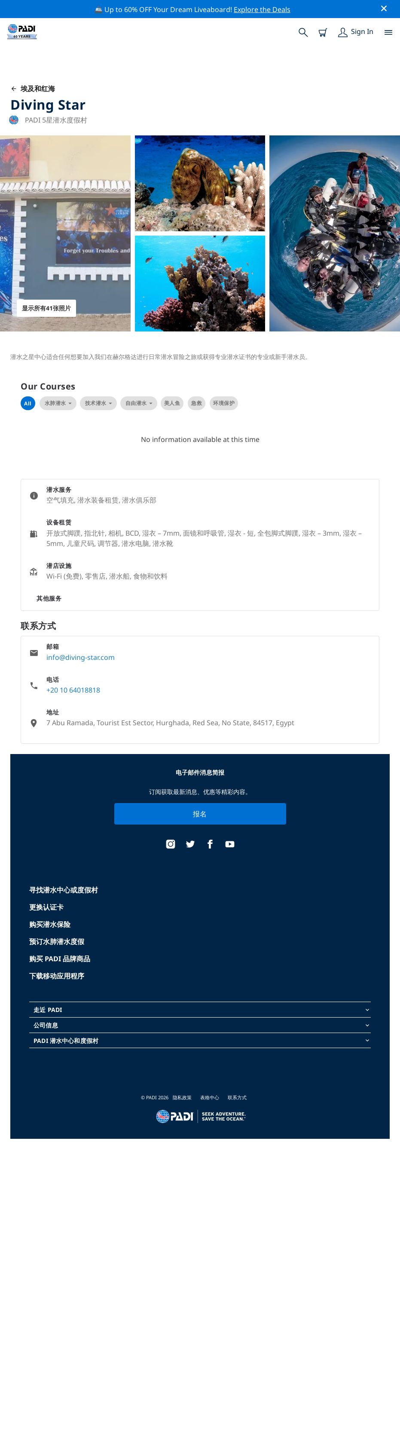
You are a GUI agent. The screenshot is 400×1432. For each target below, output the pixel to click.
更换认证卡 (46, 907)
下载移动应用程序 (56, 976)
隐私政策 (182, 1097)
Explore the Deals (262, 9)
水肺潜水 (58, 403)
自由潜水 (138, 403)
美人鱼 (172, 403)
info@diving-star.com (80, 657)
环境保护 (224, 403)
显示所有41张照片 (46, 308)
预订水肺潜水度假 (56, 941)
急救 (196, 403)
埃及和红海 (32, 88)
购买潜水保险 (49, 924)
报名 (200, 814)
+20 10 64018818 (73, 690)
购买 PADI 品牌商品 (59, 958)
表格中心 (209, 1097)
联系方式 (237, 1097)
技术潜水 (98, 403)
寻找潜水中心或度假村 (63, 890)
